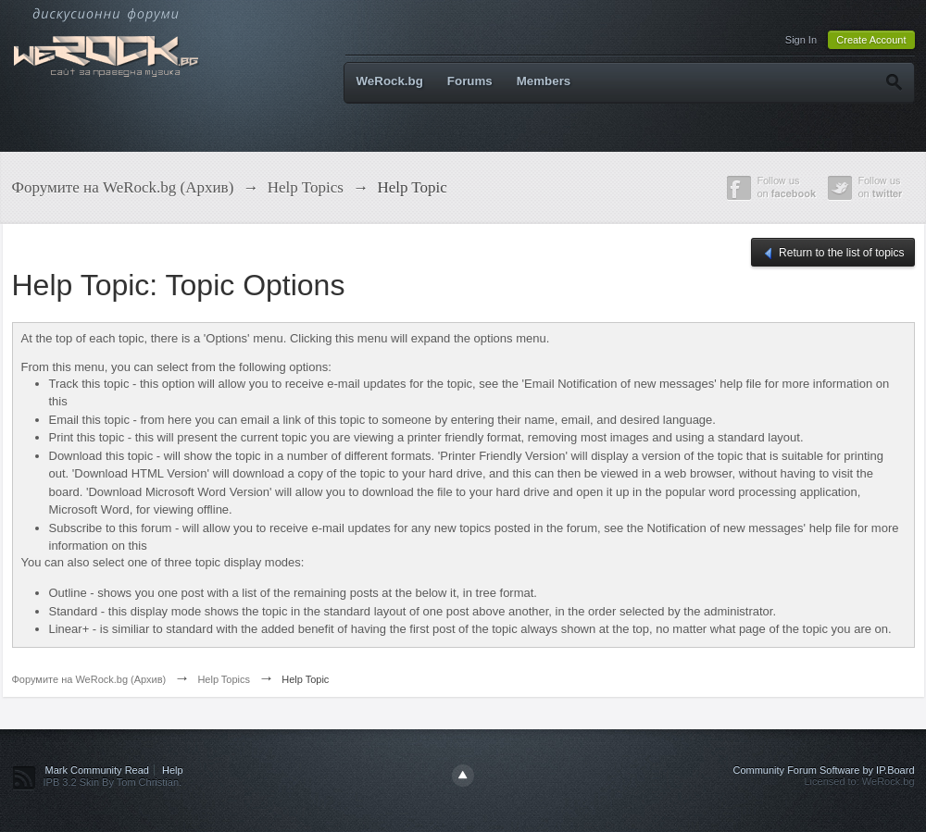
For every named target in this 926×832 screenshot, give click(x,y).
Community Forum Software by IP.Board (823, 770)
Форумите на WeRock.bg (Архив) (89, 679)
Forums (470, 81)
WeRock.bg (390, 81)
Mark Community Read (97, 770)
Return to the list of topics (833, 253)
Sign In (801, 39)
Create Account (871, 39)
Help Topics (223, 679)
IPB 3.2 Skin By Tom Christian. (113, 782)
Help (172, 770)
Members (544, 81)
